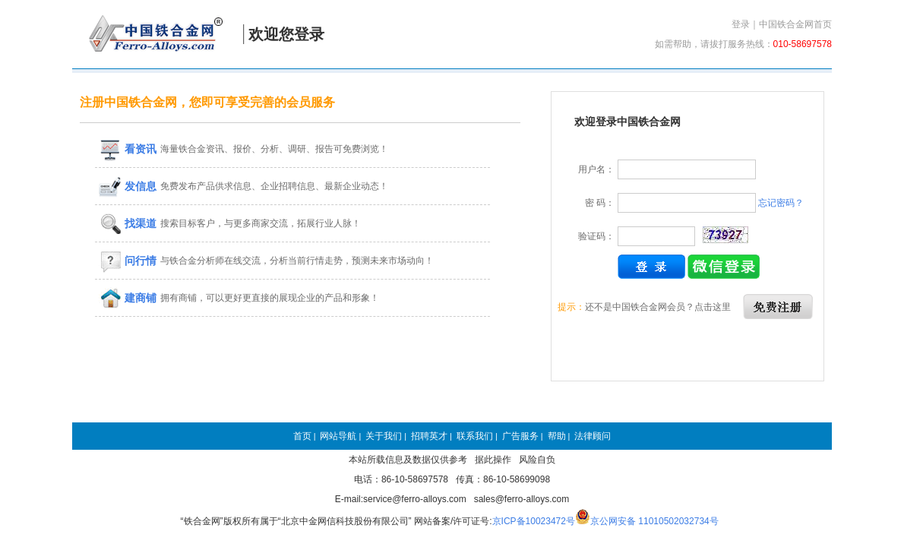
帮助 (557, 436)
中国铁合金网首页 (795, 24)
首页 (302, 436)
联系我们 (475, 436)
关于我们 (383, 436)
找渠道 (127, 223)
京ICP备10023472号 (533, 521)
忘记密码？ (781, 203)
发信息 (127, 186)
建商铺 (127, 297)
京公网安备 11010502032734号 (654, 521)
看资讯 (127, 149)
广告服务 (520, 436)
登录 (741, 24)
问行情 (127, 260)
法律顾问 (592, 436)
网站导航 (338, 436)
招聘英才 (429, 436)
